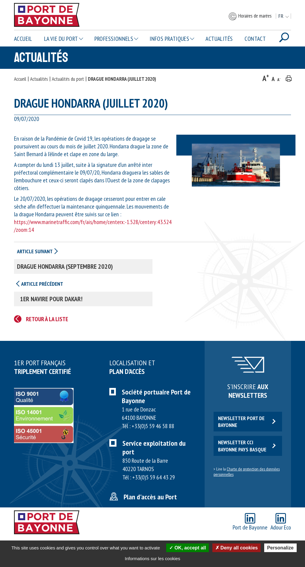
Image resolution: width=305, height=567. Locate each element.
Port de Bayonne (250, 522)
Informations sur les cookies (152, 558)
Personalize (280, 547)
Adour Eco (280, 522)
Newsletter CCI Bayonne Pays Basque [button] (247, 446)
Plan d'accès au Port (150, 496)
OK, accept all (187, 547)
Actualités (219, 39)
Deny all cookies (236, 547)
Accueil (23, 39)
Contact (255, 39)
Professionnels (113, 39)
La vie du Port (61, 39)
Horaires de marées (250, 16)
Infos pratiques (169, 39)
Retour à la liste (47, 319)
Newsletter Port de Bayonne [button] (247, 421)
